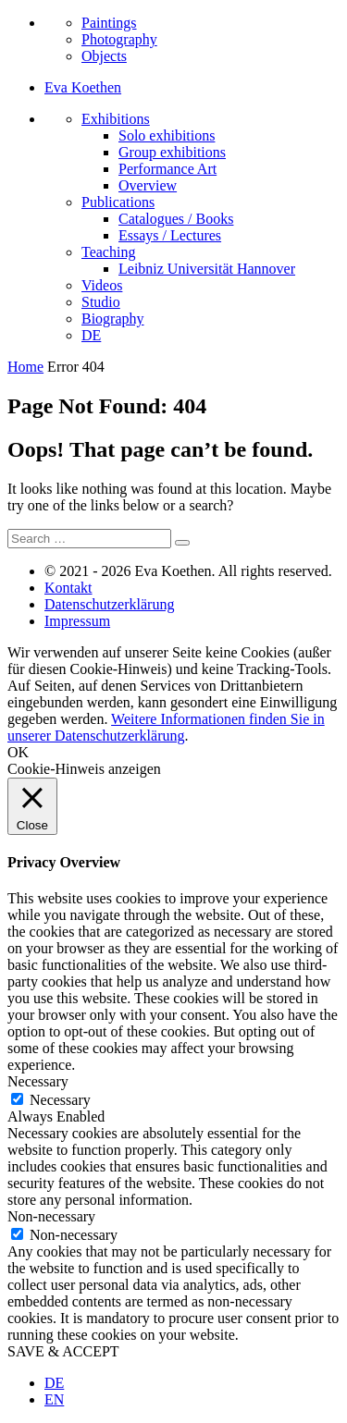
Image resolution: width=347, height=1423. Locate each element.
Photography (119, 39)
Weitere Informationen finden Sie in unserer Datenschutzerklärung (166, 727)
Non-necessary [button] (51, 1216)
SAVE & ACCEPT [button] (63, 1351)
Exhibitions (115, 119)
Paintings (109, 23)
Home (25, 366)
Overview (147, 185)
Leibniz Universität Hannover (206, 268)
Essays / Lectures (169, 235)
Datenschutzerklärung (109, 604)
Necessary (60, 1100)
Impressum (77, 621)
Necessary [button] (37, 1081)
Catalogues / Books (175, 219)
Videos (101, 285)
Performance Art (167, 169)
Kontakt (68, 587)
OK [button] (18, 752)
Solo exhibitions (166, 135)
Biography (112, 318)
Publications (118, 202)
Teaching (108, 252)
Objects (104, 56)
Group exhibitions (172, 152)
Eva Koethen (82, 87)
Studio (100, 302)
